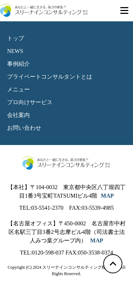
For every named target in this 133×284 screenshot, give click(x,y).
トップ (15, 38)
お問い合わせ (24, 128)
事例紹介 (18, 64)
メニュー (18, 89)
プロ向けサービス (29, 102)
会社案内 (18, 115)
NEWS (15, 51)
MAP (107, 196)
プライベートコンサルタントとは (49, 77)
